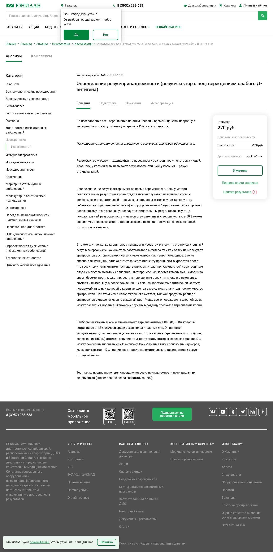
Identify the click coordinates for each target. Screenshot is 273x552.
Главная (11, 43)
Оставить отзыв (233, 525)
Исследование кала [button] (20, 162)
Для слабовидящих (202, 5)
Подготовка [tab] (108, 103)
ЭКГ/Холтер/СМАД (81, 474)
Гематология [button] (15, 106)
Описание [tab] (83, 103)
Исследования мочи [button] (20, 169)
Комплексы (41, 56)
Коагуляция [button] (14, 177)
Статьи (124, 526)
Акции (33, 27)
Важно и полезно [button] (132, 27)
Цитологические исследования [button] (28, 265)
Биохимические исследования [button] (27, 99)
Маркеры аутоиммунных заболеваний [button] (23, 186)
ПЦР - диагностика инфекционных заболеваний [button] (30, 236)
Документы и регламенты (137, 519)
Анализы (14, 27)
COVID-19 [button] (12, 84)
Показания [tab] (133, 103)
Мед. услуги (55, 27)
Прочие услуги (78, 490)
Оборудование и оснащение (242, 482)
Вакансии (229, 497)
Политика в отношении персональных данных (152, 543)
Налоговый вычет (132, 511)
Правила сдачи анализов (240, 183)
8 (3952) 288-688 (130, 5)
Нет (105, 35)
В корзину (240, 170)
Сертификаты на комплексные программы (141, 489)
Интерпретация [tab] (162, 103)
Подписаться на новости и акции (172, 414)
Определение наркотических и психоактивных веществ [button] (27, 217)
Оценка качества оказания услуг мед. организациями (241, 515)
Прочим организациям (186, 459)
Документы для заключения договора (139, 454)
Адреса (227, 467)
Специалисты (231, 474)
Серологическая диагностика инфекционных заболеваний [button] (27, 248)
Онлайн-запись (168, 27)
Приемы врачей (79, 482)
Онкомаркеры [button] (16, 208)
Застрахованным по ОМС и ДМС (138, 501)
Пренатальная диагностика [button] (26, 227)
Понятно (107, 542)
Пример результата (237, 192)
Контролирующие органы (240, 505)
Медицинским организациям (191, 451)
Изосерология (61, 43)
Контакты (229, 459)
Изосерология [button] (16, 140)
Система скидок (130, 471)
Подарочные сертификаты (138, 479)
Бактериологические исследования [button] (31, 91)
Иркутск (71, 5)
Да (76, 35)
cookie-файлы (39, 542)
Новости (228, 490)
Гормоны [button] (12, 120)
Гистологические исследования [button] (28, 113)
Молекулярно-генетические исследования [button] (25, 198)
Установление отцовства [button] (23, 258)
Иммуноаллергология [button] (21, 155)
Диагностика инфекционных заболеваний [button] (26, 130)
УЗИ (71, 467)
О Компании (230, 451)
